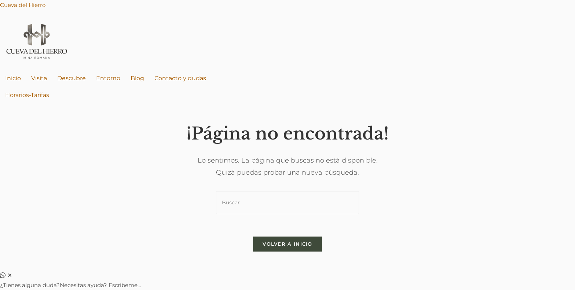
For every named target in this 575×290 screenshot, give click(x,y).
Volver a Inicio (287, 244)
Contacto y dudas (180, 78)
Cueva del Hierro (22, 4)
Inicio (13, 78)
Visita (39, 78)
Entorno (108, 78)
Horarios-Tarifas (27, 95)
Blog (137, 78)
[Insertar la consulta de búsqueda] (287, 202)
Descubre (71, 78)
